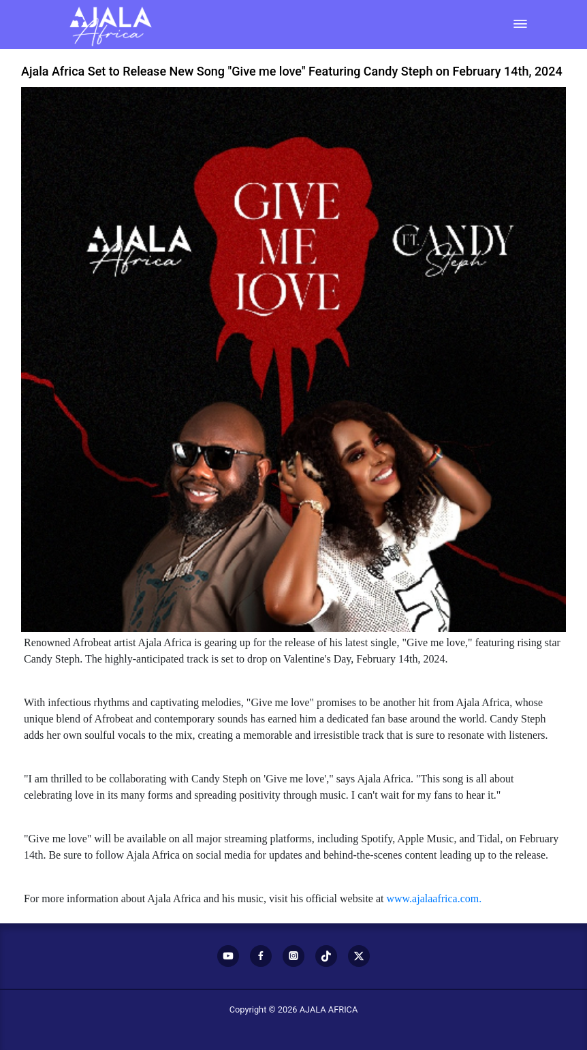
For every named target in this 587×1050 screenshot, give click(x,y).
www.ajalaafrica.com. (433, 898)
